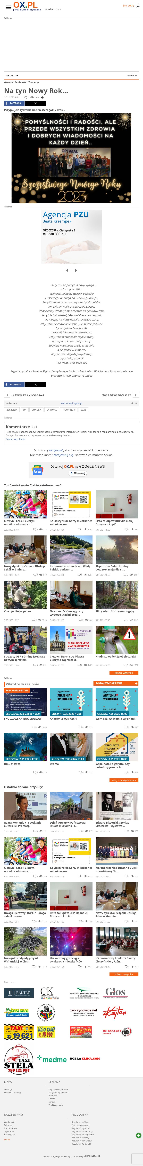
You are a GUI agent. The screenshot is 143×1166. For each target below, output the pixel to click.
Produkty (53, 1095)
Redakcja (8, 1089)
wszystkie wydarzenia (124, 780)
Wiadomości (21, 81)
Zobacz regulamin (15, 439)
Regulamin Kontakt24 (81, 1143)
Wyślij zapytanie (56, 1105)
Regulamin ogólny (80, 1122)
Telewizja (8, 1125)
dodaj (109, 683)
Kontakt (52, 1101)
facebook (13, 103)
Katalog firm (9, 1134)
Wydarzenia (33, 81)
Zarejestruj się (63, 455)
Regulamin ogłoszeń (81, 1128)
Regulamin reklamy (80, 1137)
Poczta (7, 1139)
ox (24, 409)
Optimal (52, 409)
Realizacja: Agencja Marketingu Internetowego (71, 1156)
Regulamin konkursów (82, 1140)
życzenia (12, 409)
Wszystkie (70, 75)
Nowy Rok (69, 409)
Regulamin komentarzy (82, 1131)
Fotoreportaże (10, 1128)
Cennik (52, 1098)
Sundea (36, 409)
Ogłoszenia (9, 1131)
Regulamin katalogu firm (83, 1134)
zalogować (56, 450)
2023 (83, 409)
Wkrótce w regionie (22, 684)
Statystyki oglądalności (59, 1092)
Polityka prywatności (81, 1125)
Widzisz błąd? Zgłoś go (71, 403)
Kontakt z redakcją (12, 1092)
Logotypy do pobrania (58, 1089)
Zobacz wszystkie (124, 672)
